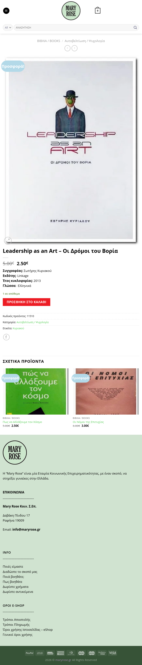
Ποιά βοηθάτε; (13, 576)
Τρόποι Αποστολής (16, 619)
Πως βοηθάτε (12, 581)
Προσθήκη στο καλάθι (26, 302)
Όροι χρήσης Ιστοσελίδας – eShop (28, 629)
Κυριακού (18, 328)
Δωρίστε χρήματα (15, 586)
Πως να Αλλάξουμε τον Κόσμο (22, 422)
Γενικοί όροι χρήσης (17, 634)
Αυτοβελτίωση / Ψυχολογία (85, 41)
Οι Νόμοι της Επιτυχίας (88, 422)
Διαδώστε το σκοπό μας (20, 571)
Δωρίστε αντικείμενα (18, 591)
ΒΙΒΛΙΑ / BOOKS (48, 41)
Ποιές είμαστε (13, 566)
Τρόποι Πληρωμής (16, 624)
